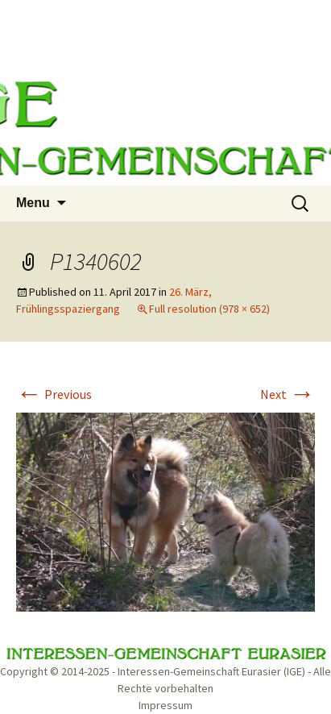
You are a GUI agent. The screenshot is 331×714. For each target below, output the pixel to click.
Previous (54, 394)
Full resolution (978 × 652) (209, 308)
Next (287, 394)
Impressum (165, 705)
